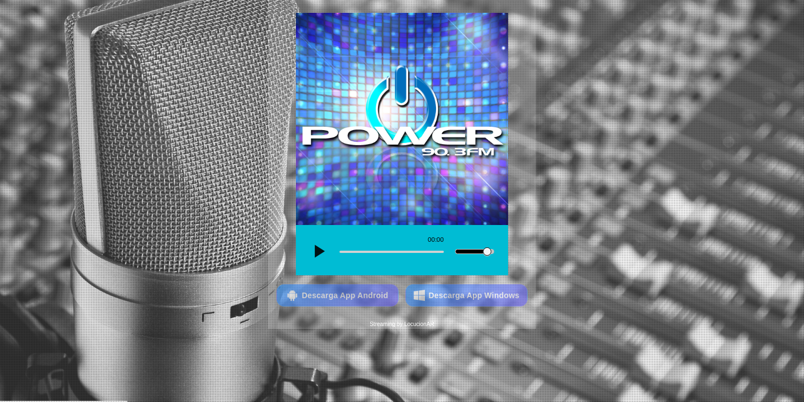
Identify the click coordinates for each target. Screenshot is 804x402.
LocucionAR (419, 324)
